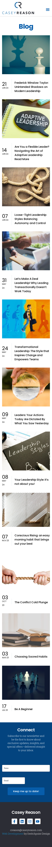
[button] (48, 9)
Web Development (12, 833)
